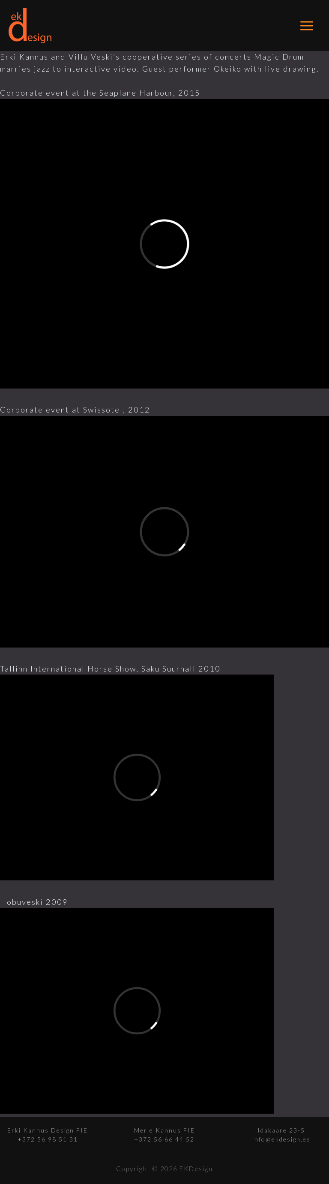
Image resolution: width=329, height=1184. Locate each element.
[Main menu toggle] (306, 25)
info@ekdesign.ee (281, 1139)
